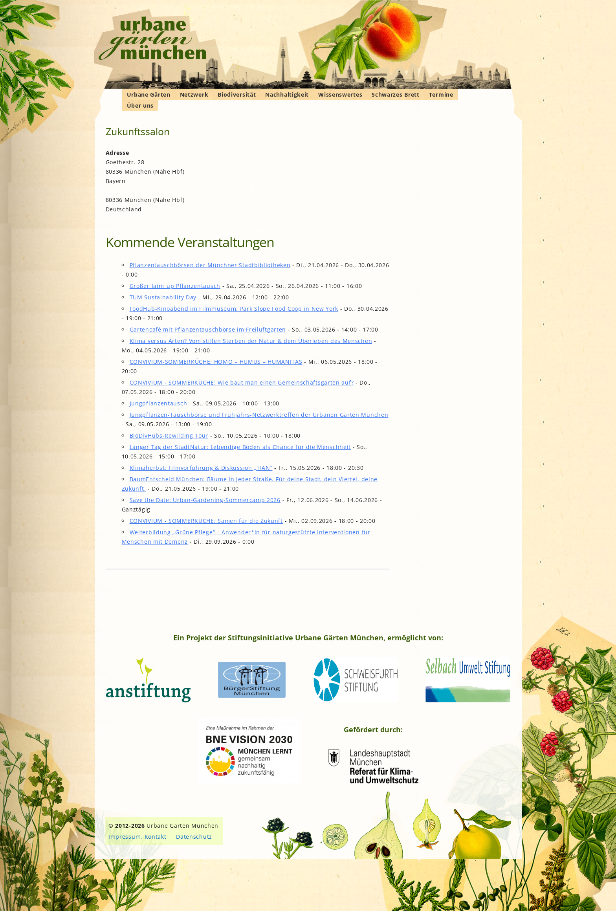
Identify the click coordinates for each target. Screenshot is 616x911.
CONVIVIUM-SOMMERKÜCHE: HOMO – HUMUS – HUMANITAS (216, 361)
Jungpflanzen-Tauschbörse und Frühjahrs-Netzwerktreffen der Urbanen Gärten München (259, 414)
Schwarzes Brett (396, 94)
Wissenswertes (340, 94)
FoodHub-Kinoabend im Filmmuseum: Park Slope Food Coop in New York (234, 308)
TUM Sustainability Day (163, 297)
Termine (441, 94)
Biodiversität (237, 94)
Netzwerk (194, 94)
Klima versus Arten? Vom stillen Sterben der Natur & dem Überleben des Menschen (251, 341)
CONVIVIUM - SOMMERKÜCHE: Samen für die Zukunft (206, 520)
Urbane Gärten (148, 94)
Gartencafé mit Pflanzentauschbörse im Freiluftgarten (208, 329)
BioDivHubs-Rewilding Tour (169, 435)
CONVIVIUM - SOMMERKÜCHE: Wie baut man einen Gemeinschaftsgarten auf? (242, 382)
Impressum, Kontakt (137, 836)
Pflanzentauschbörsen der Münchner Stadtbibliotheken (210, 265)
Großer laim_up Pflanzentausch (175, 286)
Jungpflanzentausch (158, 403)
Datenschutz (194, 836)
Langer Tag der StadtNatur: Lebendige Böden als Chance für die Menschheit (240, 447)
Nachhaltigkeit (287, 94)
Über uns (140, 105)
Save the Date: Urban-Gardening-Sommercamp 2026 (205, 500)
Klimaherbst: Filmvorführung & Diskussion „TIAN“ (201, 467)
